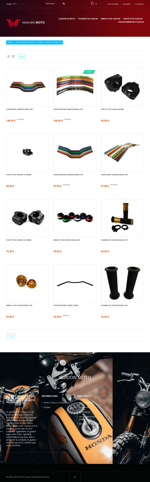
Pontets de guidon (132, 19)
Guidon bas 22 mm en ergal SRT (114, 175)
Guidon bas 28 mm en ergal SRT (19, 109)
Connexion (139, 4)
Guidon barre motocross (131, 22)
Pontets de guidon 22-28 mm (18, 175)
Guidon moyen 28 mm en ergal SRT (68, 109)
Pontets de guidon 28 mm (112, 109)
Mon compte (84, 396)
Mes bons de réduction (90, 424)
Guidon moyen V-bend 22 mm (65, 305)
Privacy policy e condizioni (56, 402)
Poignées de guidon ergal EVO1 (114, 240)
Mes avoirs (84, 407)
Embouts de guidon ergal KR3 (66, 240)
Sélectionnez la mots (26, 42)
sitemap (47, 407)
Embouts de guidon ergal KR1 (19, 305)
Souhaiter (127, 4)
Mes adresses (85, 412)
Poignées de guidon (88, 19)
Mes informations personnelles (87, 418)
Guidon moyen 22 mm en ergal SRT (68, 175)
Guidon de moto (67, 19)
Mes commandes (86, 402)
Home (9, 42)
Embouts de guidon (110, 19)
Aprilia (41, 42)
